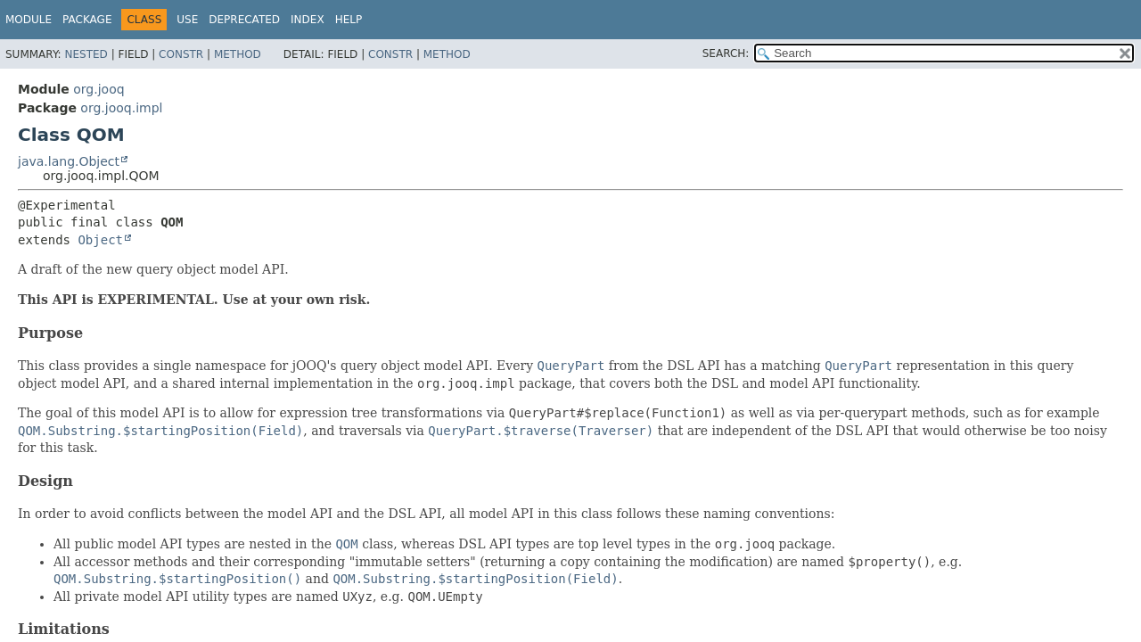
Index (307, 19)
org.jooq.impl (121, 108)
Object (100, 240)
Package (86, 19)
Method (237, 54)
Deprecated (244, 19)
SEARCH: (726, 53)
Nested (85, 54)
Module (28, 19)
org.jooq (98, 89)
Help (349, 19)
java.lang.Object (68, 161)
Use (187, 19)
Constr (181, 54)
